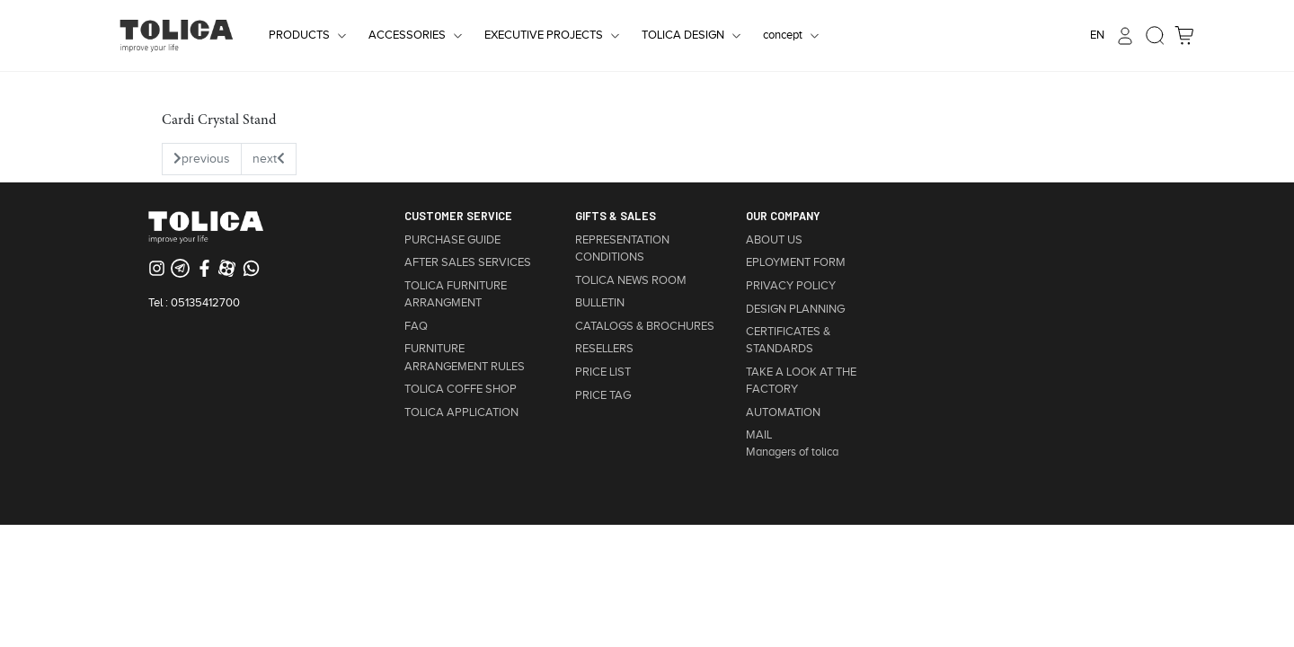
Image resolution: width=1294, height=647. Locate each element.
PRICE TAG (603, 395)
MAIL (759, 435)
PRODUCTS (299, 35)
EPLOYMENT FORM (796, 262)
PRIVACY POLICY (791, 285)
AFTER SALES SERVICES (467, 262)
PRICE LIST (603, 372)
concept (782, 35)
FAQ (416, 326)
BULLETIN (600, 303)
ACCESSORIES (407, 35)
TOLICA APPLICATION (461, 412)
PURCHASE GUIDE (452, 240)
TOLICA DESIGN (683, 35)
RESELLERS (604, 348)
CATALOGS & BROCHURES (644, 326)
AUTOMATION (783, 412)
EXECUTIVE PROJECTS (543, 35)
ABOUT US (774, 240)
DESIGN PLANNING (795, 309)
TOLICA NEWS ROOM (631, 280)
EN (1097, 35)
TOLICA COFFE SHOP (460, 389)
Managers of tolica (792, 452)
